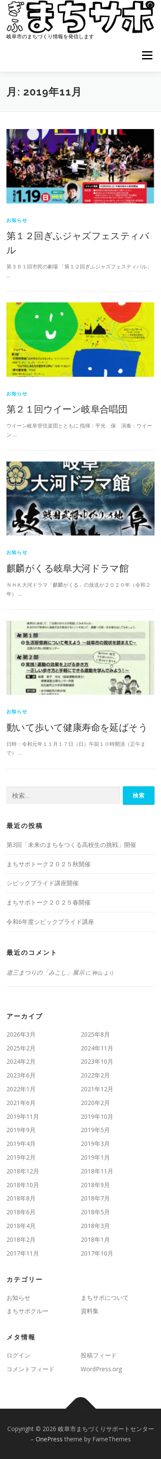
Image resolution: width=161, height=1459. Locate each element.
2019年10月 (97, 1116)
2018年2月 (21, 1239)
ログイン (18, 1355)
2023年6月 (21, 1075)
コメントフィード (30, 1369)
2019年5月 (95, 1130)
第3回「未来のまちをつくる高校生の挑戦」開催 (71, 844)
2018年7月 (95, 1198)
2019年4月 (21, 1143)
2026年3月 (21, 1034)
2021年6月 (21, 1103)
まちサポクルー (27, 1311)
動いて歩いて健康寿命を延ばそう (77, 726)
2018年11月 (97, 1171)
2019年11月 (22, 1116)
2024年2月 (21, 1061)
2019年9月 (21, 1130)
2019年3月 (95, 1143)
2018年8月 (21, 1198)
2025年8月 (95, 1034)
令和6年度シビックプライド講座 (50, 921)
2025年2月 (21, 1048)
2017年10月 (97, 1253)
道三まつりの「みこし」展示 (45, 972)
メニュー (147, 55)
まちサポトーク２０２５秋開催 (48, 864)
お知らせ (16, 220)
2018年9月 (95, 1185)
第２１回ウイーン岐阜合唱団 (66, 408)
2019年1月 (95, 1157)
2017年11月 (22, 1253)
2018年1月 (95, 1239)
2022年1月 (21, 1089)
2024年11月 (97, 1048)
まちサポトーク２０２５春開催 (48, 902)
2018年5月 (95, 1212)
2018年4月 (21, 1226)
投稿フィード (99, 1355)
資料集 (90, 1311)
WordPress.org (101, 1369)
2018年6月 (21, 1212)
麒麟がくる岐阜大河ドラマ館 (67, 567)
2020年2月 (95, 1103)
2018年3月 (95, 1226)
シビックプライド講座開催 (42, 883)
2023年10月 (97, 1061)
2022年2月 (95, 1075)
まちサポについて (105, 1297)
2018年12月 (22, 1171)
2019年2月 (21, 1157)
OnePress (49, 1439)
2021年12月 (97, 1089)
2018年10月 (22, 1185)
